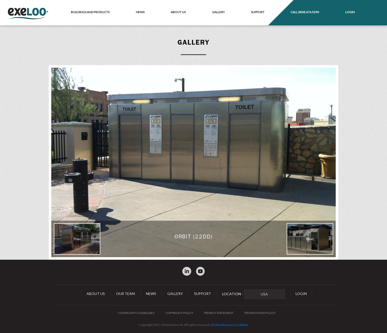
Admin (243, 325)
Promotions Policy (260, 313)
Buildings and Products (90, 12)
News (140, 12)
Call (305, 12)
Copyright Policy (179, 313)
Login (350, 12)
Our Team (125, 293)
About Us (178, 12)
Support (257, 12)
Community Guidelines (136, 313)
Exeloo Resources (224, 325)
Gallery (218, 12)
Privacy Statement (219, 313)
